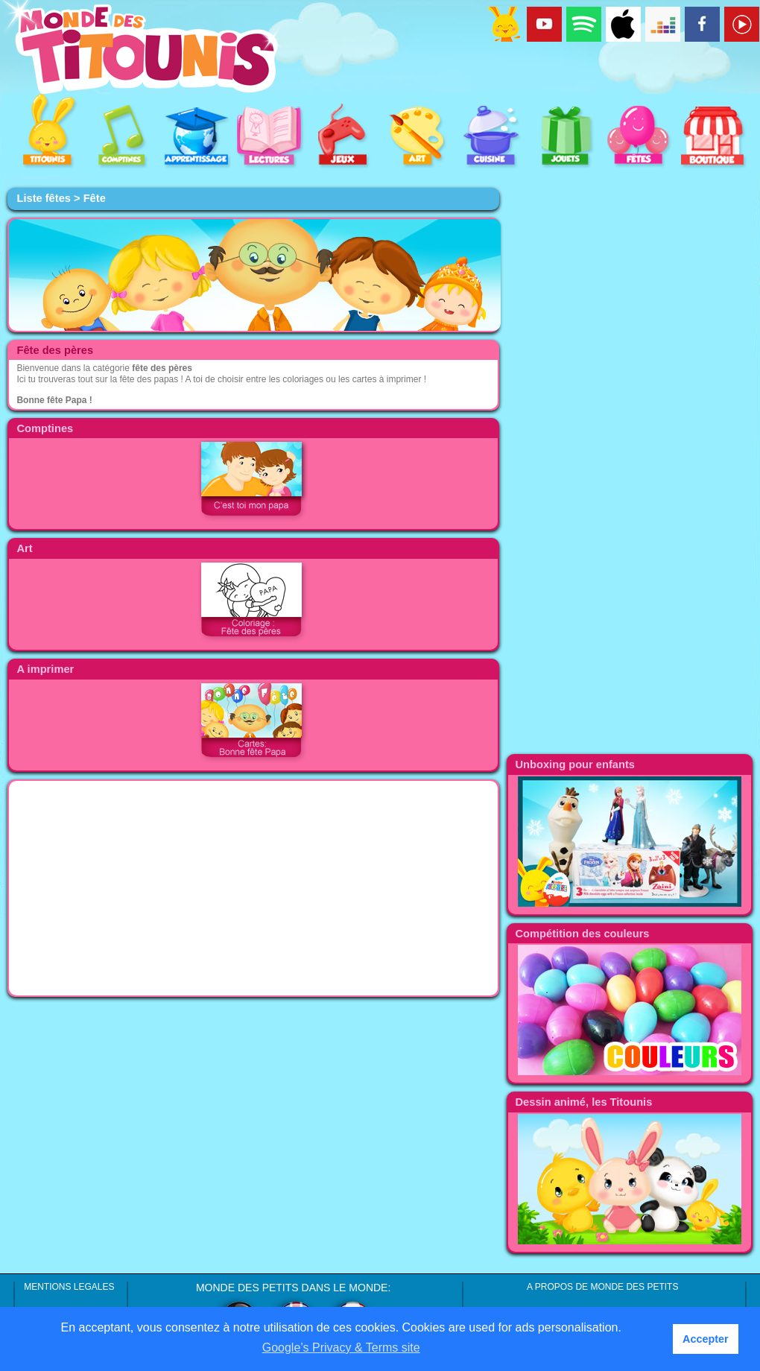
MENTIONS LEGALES (69, 1287)
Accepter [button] (706, 1339)
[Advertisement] (253, 888)
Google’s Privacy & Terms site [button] (341, 1347)
